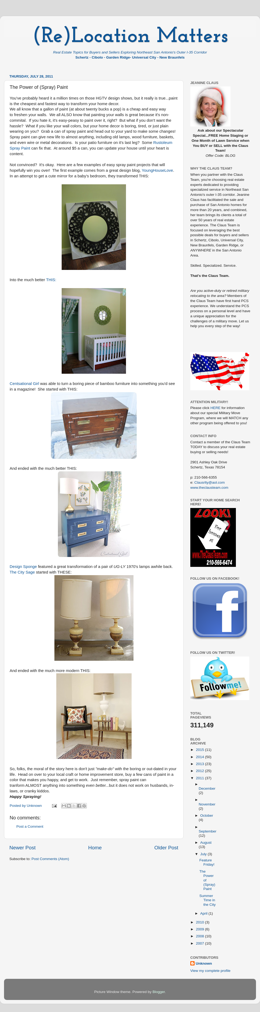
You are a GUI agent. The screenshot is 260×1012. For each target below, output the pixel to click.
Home (95, 847)
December (207, 788)
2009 (200, 929)
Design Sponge (23, 566)
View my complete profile (210, 971)
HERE (215, 408)
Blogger (159, 992)
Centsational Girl (24, 383)
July (204, 854)
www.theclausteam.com (209, 488)
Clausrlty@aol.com (209, 482)
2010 (200, 922)
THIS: (51, 280)
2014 (200, 757)
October (206, 816)
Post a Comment (29, 826)
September (207, 831)
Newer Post (22, 847)
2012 (200, 771)
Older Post (166, 847)
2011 (200, 778)
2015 (200, 750)
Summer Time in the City (207, 900)
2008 (200, 936)
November (207, 804)
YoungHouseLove (157, 170)
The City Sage (22, 572)
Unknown (204, 963)
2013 (200, 764)
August (205, 843)
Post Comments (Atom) (50, 859)
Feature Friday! (206, 862)
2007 (200, 943)
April (204, 913)
